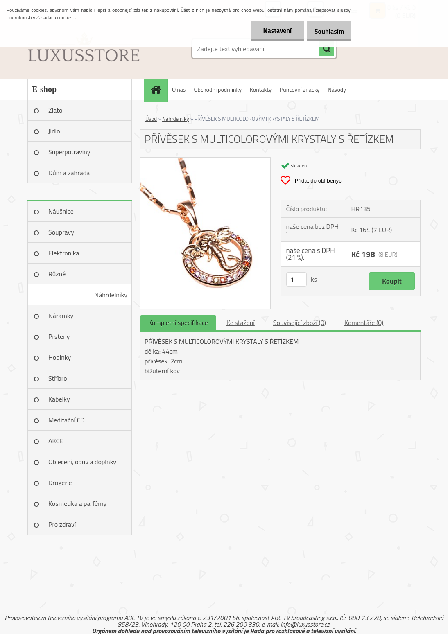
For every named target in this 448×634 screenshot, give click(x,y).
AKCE (55, 441)
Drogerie (60, 482)
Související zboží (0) (299, 322)
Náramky (60, 315)
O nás (179, 89)
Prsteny (59, 336)
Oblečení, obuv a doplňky (82, 462)
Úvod (151, 119)
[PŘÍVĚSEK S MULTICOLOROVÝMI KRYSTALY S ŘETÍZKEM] (205, 161)
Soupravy (61, 232)
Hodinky (59, 357)
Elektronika (63, 253)
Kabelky (59, 399)
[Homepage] (158, 89)
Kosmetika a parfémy (77, 503)
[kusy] (296, 279)
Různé (57, 274)
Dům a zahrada (69, 173)
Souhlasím (326, 31)
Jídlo (54, 131)
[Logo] (83, 48)
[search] (326, 49)
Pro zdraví (62, 524)
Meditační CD (66, 420)
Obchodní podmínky (218, 89)
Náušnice (61, 211)
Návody (337, 89)
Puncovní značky (299, 89)
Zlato (55, 110)
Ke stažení (240, 322)
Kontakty (261, 89)
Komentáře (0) (363, 322)
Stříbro (57, 378)
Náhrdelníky (110, 295)
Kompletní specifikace (178, 322)
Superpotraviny (69, 152)
